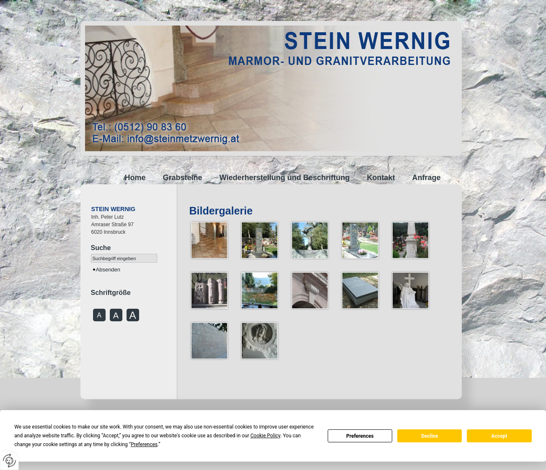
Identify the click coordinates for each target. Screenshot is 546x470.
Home (135, 177)
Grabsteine (182, 177)
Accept (499, 436)
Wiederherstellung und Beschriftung (285, 177)
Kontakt (381, 177)
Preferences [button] (144, 444)
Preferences (360, 436)
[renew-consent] (9, 460)
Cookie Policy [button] (265, 436)
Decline (429, 436)
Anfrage (426, 177)
